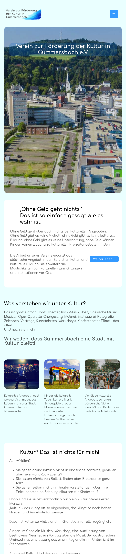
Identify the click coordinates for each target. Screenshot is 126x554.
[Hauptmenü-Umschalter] (114, 14)
